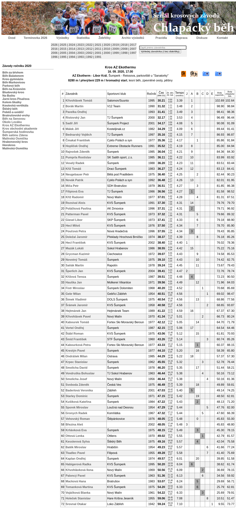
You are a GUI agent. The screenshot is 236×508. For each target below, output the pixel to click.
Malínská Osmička (15, 138)
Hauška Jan (74, 282)
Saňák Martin (75, 265)
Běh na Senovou (13, 118)
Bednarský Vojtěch (79, 134)
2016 (54, 48)
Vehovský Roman (78, 418)
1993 (80, 56)
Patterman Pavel (77, 214)
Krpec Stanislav (77, 362)
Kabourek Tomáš (77, 322)
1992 (89, 56)
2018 (124, 44)
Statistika (83, 37)
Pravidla (161, 37)
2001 (98, 52)
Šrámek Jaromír (77, 305)
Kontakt (222, 37)
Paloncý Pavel (75, 475)
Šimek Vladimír (76, 299)
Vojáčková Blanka (78, 492)
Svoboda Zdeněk (77, 384)
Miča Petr (72, 185)
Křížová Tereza (76, 276)
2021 (98, 44)
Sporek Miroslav (77, 407)
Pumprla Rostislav (78, 157)
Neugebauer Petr (77, 174)
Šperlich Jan (74, 271)
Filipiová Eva (75, 191)
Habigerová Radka (78, 464)
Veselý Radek (75, 163)
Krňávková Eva (76, 430)
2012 (89, 48)
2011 (98, 48)
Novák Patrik (74, 180)
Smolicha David (76, 367)
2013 (80, 48)
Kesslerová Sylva (78, 441)
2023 (80, 44)
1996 (54, 56)
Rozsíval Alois (75, 202)
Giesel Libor (74, 219)
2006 (54, 52)
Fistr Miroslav (75, 288)
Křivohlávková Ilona (79, 470)
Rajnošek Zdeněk (78, 151)
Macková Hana (76, 481)
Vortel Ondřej (75, 327)
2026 (54, 44)
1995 (63, 56)
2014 (72, 48)
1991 (98, 56)
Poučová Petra (76, 231)
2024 (72, 44)
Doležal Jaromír (76, 237)
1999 (115, 52)
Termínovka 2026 (35, 37)
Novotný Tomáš (76, 259)
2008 (124, 48)
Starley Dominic (77, 396)
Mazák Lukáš (75, 248)
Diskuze (201, 37)
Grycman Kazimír (78, 254)
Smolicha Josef (76, 379)
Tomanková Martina (79, 487)
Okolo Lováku (12, 122)
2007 (133, 48)
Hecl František (76, 242)
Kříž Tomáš (73, 168)
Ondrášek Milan (76, 356)
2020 (107, 44)
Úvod (11, 37)
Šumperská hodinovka (18, 131)
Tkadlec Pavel (75, 452)
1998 (124, 52)
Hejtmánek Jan (76, 310)
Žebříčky (105, 37)
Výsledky (62, 37)
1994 (72, 56)
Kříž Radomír (75, 197)
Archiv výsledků (133, 37)
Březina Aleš (74, 424)
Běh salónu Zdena (15, 135)
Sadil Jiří (72, 123)
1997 (133, 52)
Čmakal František (78, 140)
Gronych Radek (76, 413)
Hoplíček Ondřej (77, 146)
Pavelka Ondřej (76, 111)
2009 (115, 48)
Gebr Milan (73, 293)
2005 (63, 52)
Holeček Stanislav (78, 498)
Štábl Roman (75, 333)
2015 (63, 48)
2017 (133, 44)
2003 (80, 52)
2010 (107, 48)
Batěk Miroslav (76, 447)
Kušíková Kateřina (78, 401)
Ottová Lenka (75, 435)
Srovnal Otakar (76, 504)
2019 (115, 44)
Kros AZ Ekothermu (16, 125)
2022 (89, 44)
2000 (107, 52)
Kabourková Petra (78, 344)
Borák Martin (75, 106)
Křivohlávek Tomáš (79, 100)
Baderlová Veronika (79, 390)
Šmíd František (76, 339)
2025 (63, 44)
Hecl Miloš (73, 225)
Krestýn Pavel (75, 350)
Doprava (181, 37)
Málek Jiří (72, 129)
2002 (89, 52)
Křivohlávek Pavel (78, 316)
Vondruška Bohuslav (80, 373)
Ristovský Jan (75, 117)
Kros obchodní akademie (19, 128)
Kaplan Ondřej (76, 458)
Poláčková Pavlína (78, 208)
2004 (72, 52)
